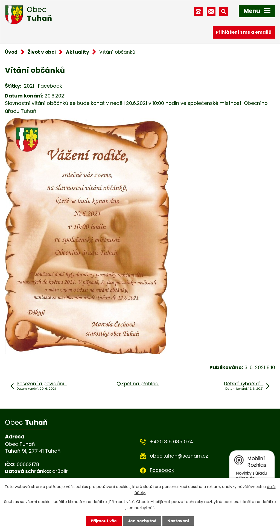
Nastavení (178, 521)
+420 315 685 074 (171, 441)
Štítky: (13, 85)
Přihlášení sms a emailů (244, 32)
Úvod (11, 52)
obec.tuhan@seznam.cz (179, 455)
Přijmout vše (104, 521)
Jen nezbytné (142, 521)
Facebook (50, 85)
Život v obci (42, 52)
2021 (29, 85)
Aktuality (77, 52)
